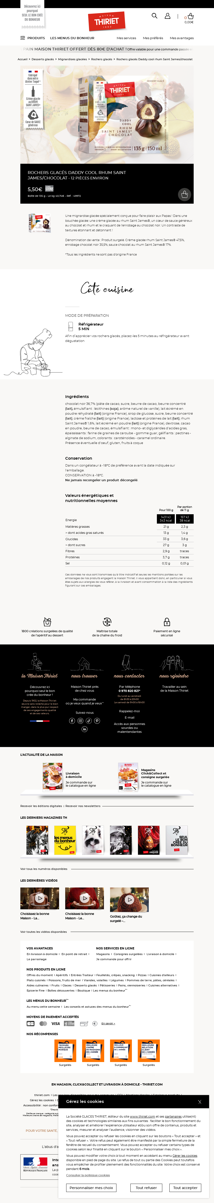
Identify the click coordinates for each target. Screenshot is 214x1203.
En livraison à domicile (42, 954)
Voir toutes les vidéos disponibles (43, 932)
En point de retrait (74, 954)
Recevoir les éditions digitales (41, 806)
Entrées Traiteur (82, 975)
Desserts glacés (43, 59)
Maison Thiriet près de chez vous (85, 688)
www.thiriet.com (142, 1116)
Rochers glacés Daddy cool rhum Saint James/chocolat (154, 59)
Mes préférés (153, 38)
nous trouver (84, 676)
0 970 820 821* (129, 691)
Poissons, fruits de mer (65, 980)
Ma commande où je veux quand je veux (85, 701)
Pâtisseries (107, 985)
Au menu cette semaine (43, 1006)
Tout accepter (185, 1188)
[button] (167, 17)
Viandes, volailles (96, 980)
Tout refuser (146, 1188)
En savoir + (108, 1023)
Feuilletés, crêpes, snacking (115, 975)
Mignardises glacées (72, 59)
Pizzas (142, 975)
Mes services (126, 38)
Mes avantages (182, 38)
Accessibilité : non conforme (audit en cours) (54, 1105)
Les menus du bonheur (72, 38)
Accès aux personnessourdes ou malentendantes (129, 728)
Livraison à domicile (160, 954)
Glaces (67, 985)
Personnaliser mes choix (91, 1188)
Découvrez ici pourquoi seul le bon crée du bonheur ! (40, 691)
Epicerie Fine (36, 990)
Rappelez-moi (129, 711)
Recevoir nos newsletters (83, 806)
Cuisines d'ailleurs (162, 975)
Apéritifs (62, 975)
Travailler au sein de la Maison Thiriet (174, 688)
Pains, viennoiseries (131, 985)
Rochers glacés (101, 59)
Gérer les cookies (185, 1155)
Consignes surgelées (128, 954)
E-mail (129, 717)
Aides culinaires (38, 985)
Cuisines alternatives (162, 985)
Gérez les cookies (42, 1100)
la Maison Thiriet (40, 676)
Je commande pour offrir (114, 959)
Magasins (103, 954)
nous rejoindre (174, 676)
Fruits (55, 985)
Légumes (117, 980)
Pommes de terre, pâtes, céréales (151, 980)
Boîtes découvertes (61, 990)
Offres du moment (40, 975)
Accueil (22, 59)
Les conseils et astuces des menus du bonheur (97, 1006)
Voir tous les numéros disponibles (43, 869)
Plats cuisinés (36, 980)
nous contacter (129, 676)
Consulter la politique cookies (88, 1175)
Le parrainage (37, 959)
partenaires (173, 1116)
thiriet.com (42, 1095)
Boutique (83, 990)
